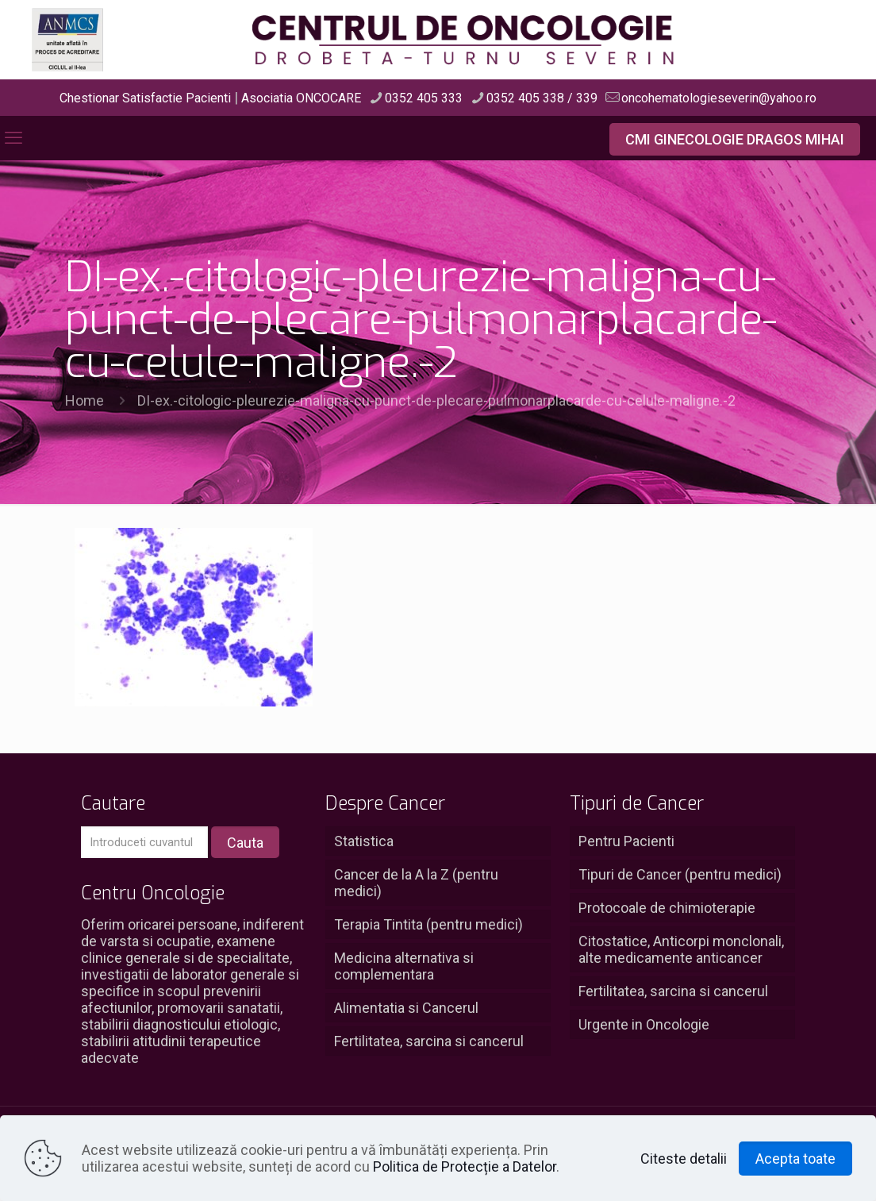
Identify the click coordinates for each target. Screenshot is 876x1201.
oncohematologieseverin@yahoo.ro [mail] (718, 98)
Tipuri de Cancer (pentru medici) (680, 874)
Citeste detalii (683, 1158)
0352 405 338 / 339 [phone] (541, 98)
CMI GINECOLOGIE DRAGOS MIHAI (734, 139)
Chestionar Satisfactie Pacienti (145, 98)
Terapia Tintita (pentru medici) (428, 924)
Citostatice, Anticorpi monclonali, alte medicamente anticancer (681, 949)
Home (84, 400)
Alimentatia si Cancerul (406, 1007)
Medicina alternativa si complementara (404, 966)
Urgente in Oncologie (643, 1024)
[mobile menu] (13, 138)
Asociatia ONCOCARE (301, 98)
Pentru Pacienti (626, 841)
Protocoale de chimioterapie (666, 907)
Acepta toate (795, 1158)
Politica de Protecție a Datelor (464, 1166)
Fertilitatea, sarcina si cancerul (429, 1041)
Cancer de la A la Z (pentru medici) (416, 882)
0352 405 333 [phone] (424, 98)
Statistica (364, 841)
